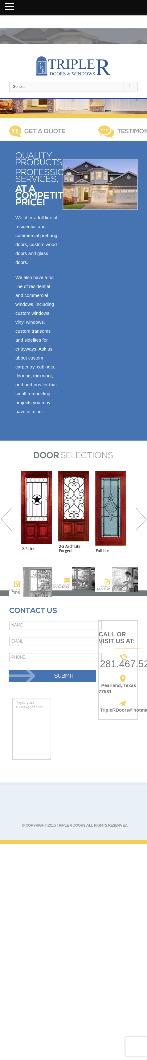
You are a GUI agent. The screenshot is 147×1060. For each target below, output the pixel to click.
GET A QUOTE (44, 132)
